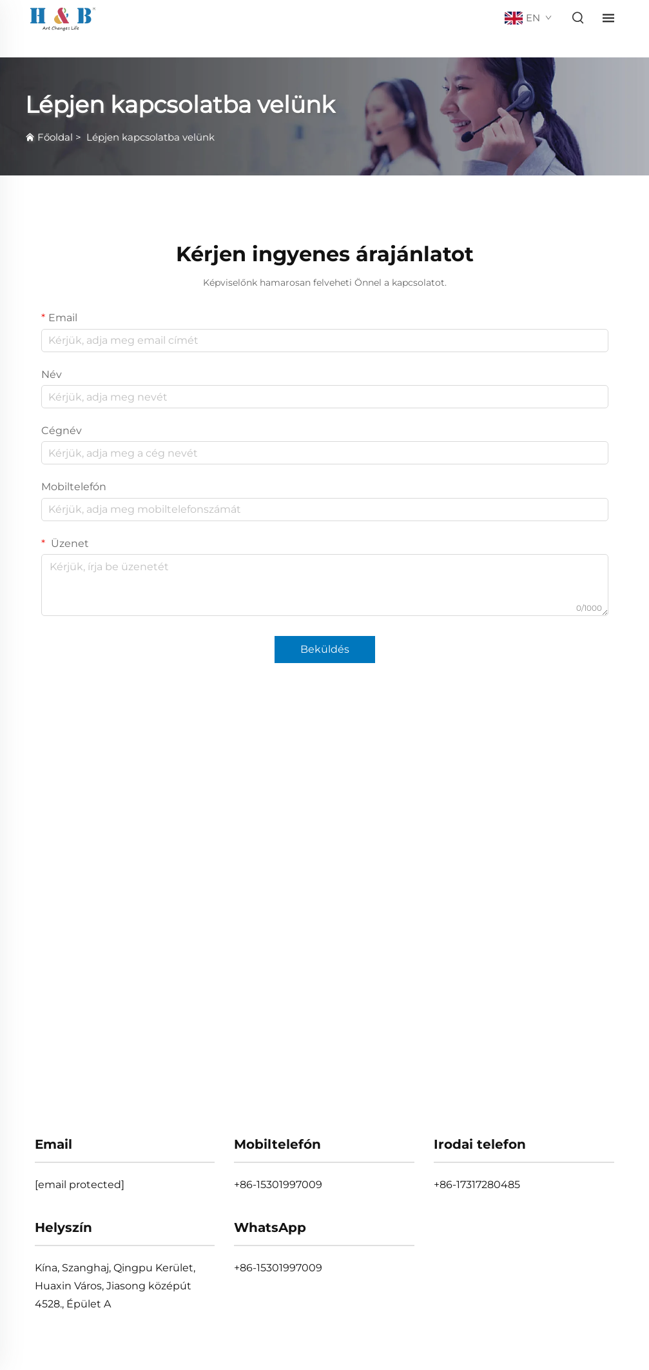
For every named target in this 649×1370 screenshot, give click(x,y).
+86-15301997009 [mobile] (278, 1184)
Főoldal (55, 137)
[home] (63, 17)
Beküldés (324, 649)
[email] (79, 1184)
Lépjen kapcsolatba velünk (150, 137)
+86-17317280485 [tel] (477, 1184)
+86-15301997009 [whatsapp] (278, 1268)
